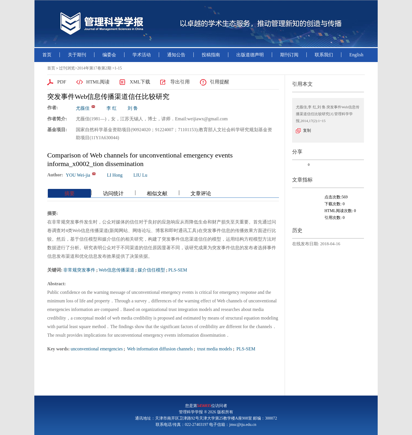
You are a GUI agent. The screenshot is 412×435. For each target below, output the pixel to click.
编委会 (109, 54)
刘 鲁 (133, 108)
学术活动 (141, 54)
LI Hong (115, 175)
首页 (47, 54)
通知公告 (176, 54)
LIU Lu (140, 175)
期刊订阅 (289, 54)
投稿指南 (211, 54)
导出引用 (180, 82)
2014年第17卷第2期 (94, 68)
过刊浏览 (67, 68)
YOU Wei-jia (78, 175)
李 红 (111, 108)
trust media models (214, 348)
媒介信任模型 (151, 270)
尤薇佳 (83, 108)
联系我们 (324, 54)
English (356, 54)
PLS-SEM (177, 270)
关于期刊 (77, 54)
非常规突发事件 (79, 270)
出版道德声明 (250, 54)
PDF (61, 82)
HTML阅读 (98, 82)
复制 (307, 130)
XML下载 (140, 82)
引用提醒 (219, 82)
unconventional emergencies (97, 348)
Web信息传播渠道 (116, 270)
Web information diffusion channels (159, 348)
